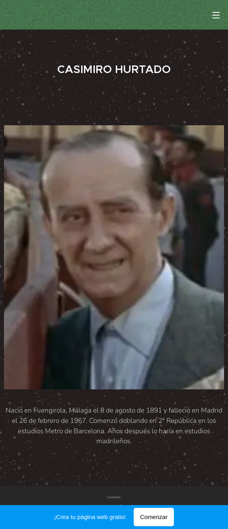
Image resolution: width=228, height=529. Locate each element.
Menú (216, 15)
